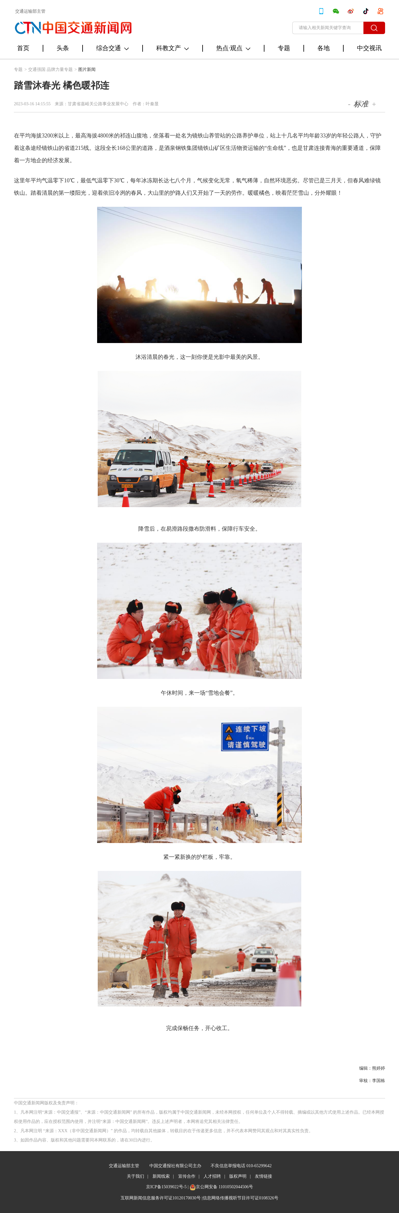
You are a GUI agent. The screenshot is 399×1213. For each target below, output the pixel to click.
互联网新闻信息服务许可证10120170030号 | (162, 1198)
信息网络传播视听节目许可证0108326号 (240, 1198)
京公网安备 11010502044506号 (224, 1187)
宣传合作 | (189, 1176)
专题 (284, 48)
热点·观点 (233, 48)
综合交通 (112, 48)
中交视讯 (369, 48)
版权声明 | (240, 1176)
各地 (323, 48)
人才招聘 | (214, 1176)
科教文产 (172, 48)
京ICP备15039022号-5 (166, 1187)
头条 (63, 48)
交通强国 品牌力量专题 (52, 69)
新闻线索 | (163, 1176)
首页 (23, 48)
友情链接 (263, 1176)
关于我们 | (137, 1176)
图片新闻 (87, 69)
